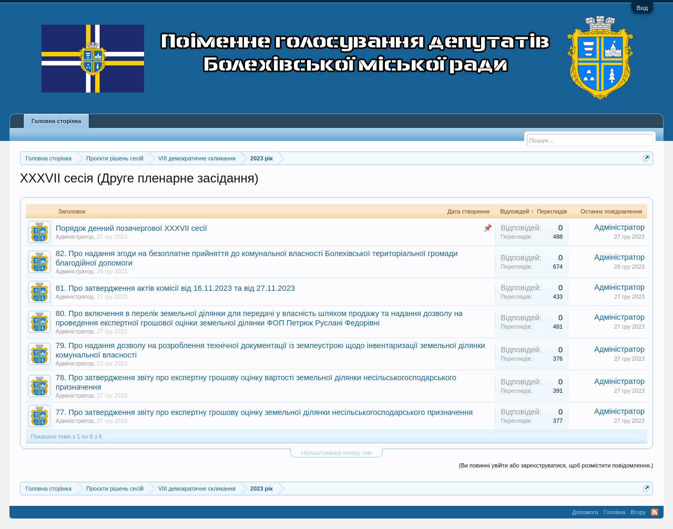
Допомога (585, 512)
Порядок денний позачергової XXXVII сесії (131, 228)
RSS (654, 512)
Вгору (638, 512)
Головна (615, 512)
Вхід (642, 8)
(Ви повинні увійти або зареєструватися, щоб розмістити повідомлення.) (556, 465)
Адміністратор (75, 236)
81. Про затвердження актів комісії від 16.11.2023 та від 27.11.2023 (175, 288)
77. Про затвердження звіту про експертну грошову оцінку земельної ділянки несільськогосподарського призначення (264, 412)
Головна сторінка (56, 121)
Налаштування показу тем (336, 453)
